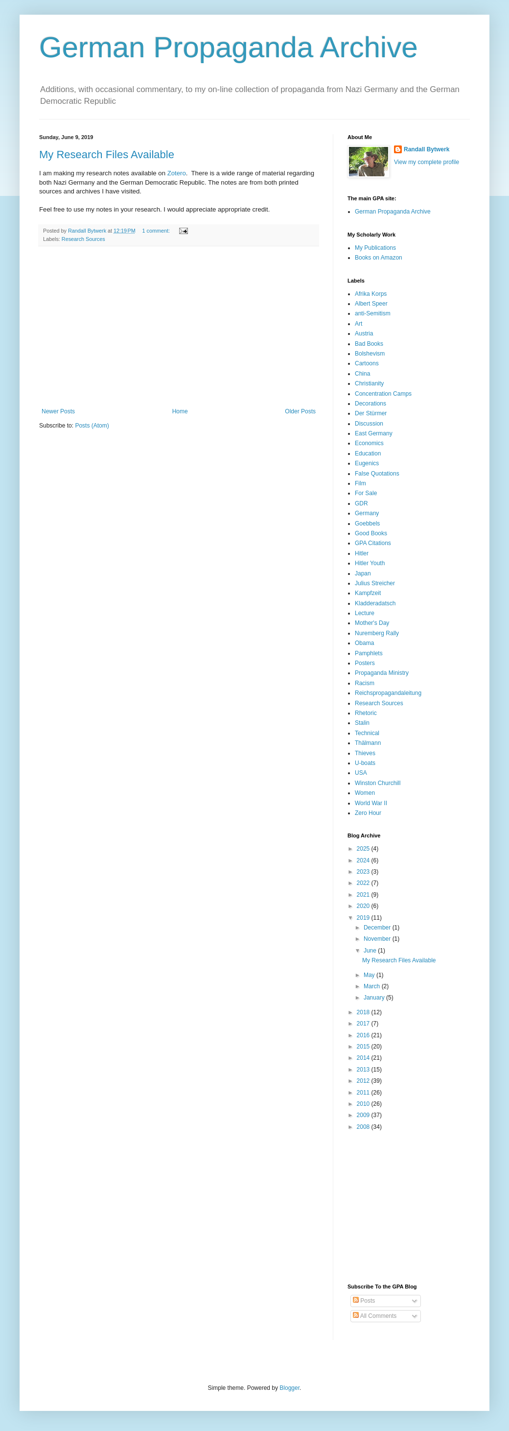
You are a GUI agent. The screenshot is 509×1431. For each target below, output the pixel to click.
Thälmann (368, 742)
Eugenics (367, 463)
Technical (367, 733)
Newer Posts (58, 411)
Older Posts (300, 411)
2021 (364, 894)
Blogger (289, 1387)
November (378, 938)
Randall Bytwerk (426, 149)
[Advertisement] (178, 327)
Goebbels (367, 523)
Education (368, 453)
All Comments (374, 1315)
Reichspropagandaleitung (388, 693)
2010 (364, 1103)
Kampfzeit (368, 593)
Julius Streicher (375, 583)
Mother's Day (372, 623)
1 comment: (156, 231)
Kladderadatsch (375, 603)
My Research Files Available (106, 154)
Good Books (371, 533)
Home (180, 411)
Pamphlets (369, 653)
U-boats (365, 763)
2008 (364, 1126)
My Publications (375, 247)
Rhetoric (366, 713)
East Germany (374, 433)
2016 (364, 1035)
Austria (364, 333)
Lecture (364, 613)
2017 (364, 1023)
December (378, 927)
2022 (364, 883)
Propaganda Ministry (382, 672)
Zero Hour (368, 813)
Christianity (369, 383)
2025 (364, 848)
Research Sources (83, 239)
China (362, 373)
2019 (364, 917)
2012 (364, 1080)
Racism (364, 683)
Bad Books (369, 343)
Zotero (176, 173)
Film (360, 483)
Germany (367, 513)
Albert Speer (371, 303)
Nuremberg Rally (377, 633)
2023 (364, 871)
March (373, 986)
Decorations (370, 403)
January (375, 997)
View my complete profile (426, 162)
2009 (364, 1115)
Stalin (362, 722)
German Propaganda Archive (228, 47)
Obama (364, 643)
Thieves (365, 753)
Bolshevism (370, 353)
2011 (364, 1092)
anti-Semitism (373, 313)
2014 (364, 1057)
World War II (371, 803)
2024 (364, 860)
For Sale (366, 493)
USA (361, 772)
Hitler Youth (370, 563)
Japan (363, 573)
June (371, 950)
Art (358, 323)
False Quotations (377, 473)
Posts (364, 1300)
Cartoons (367, 363)
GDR (361, 503)
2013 (364, 1069)
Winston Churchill (377, 783)
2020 (364, 906)
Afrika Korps (371, 293)
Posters (365, 663)
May (370, 975)
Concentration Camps (383, 393)
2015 (364, 1046)
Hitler (362, 553)
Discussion (369, 423)
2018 (364, 1012)
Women (365, 792)
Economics (369, 443)
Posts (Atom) (92, 425)
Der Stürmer (371, 413)
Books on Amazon (378, 257)
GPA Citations (373, 543)
